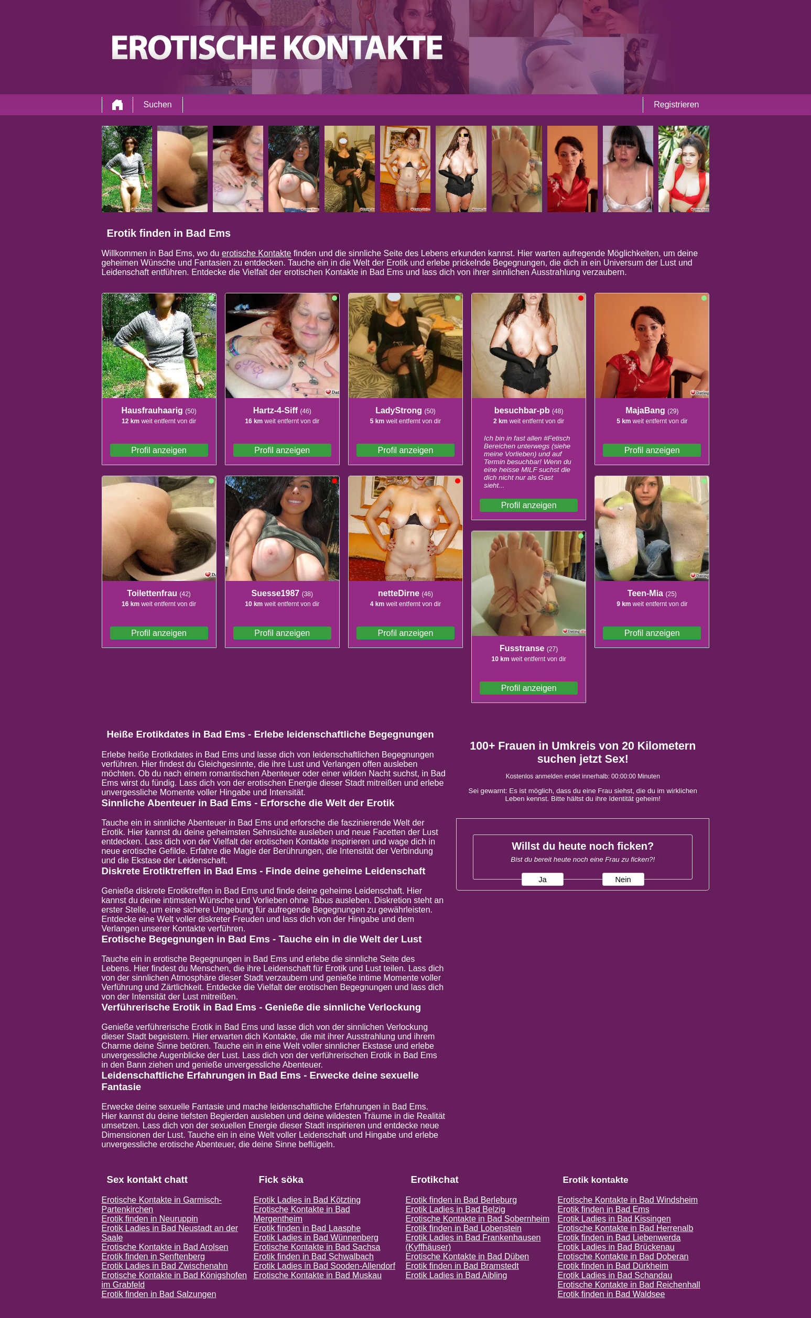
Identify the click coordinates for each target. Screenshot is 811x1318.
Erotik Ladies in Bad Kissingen (614, 1218)
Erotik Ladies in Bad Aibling (456, 1275)
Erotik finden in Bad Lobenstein (464, 1228)
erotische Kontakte (256, 253)
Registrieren (676, 104)
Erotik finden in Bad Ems (604, 1209)
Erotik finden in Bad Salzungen (159, 1294)
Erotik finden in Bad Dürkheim (613, 1265)
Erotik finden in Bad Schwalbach (314, 1256)
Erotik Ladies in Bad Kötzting (307, 1199)
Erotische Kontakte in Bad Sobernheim (478, 1218)
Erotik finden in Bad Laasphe (307, 1228)
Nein (623, 879)
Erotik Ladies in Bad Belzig (455, 1209)
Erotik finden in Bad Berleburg (461, 1199)
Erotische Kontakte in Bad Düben (467, 1256)
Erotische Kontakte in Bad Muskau (318, 1275)
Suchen (158, 104)
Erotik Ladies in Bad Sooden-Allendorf (324, 1265)
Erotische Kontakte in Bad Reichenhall (629, 1284)
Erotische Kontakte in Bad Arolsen (165, 1247)
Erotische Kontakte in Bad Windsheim (628, 1199)
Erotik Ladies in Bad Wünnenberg (316, 1237)
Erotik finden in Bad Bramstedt (462, 1265)
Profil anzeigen (159, 450)
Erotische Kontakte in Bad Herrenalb (626, 1228)
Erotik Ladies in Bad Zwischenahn (165, 1265)
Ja (542, 879)
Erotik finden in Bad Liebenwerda (619, 1237)
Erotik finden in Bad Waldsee (611, 1294)
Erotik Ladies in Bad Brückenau (616, 1247)
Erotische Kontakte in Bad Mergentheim (302, 1214)
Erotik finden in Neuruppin (150, 1218)
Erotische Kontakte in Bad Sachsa (317, 1247)
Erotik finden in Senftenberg (153, 1256)
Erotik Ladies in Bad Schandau (615, 1275)
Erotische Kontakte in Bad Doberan (623, 1256)
